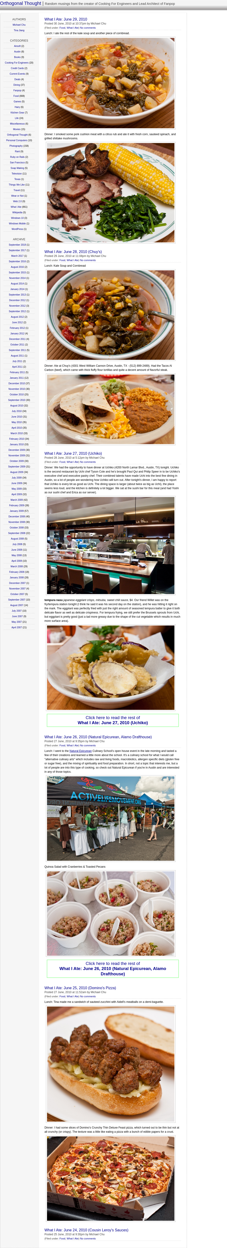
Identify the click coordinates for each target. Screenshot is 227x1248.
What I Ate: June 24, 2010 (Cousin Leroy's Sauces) (86, 1230)
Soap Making (17, 168)
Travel (17, 190)
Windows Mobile (17, 223)
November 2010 (17, 389)
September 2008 (16, 533)
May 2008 (17, 555)
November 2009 (17, 455)
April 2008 (17, 561)
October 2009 (17, 461)
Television (17, 173)
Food (16, 96)
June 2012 (17, 322)
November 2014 (17, 278)
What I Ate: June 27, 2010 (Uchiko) (73, 453)
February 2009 (16, 505)
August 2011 (17, 355)
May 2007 (17, 622)
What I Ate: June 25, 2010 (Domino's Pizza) (80, 988)
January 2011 (17, 378)
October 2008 (17, 527)
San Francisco (17, 162)
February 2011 (17, 372)
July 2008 (17, 544)
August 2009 (16, 472)
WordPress (17, 229)
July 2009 (17, 477)
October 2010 (17, 394)
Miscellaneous (17, 123)
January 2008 (17, 577)
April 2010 (17, 428)
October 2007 (17, 594)
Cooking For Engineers (16, 62)
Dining (16, 85)
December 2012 (17, 300)
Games (17, 101)
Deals (17, 79)
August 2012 (17, 317)
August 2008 (17, 538)
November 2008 (17, 522)
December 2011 (17, 339)
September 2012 (17, 311)
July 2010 (17, 411)
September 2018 (17, 245)
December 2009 (17, 450)
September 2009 (16, 466)
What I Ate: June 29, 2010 (65, 19)
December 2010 (17, 383)
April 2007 (17, 627)
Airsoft (17, 46)
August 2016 (17, 267)
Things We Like (17, 184)
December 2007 (17, 583)
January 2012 (17, 333)
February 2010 (16, 439)
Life (17, 118)
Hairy (17, 107)
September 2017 (17, 250)
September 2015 (17, 272)
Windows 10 (17, 218)
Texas (17, 179)
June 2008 (16, 550)
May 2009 (17, 489)
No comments (88, 27)
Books (17, 57)
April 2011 (17, 367)
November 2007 (17, 588)
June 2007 (17, 616)
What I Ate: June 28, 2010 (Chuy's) (73, 252)
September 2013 (17, 294)
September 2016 (17, 261)
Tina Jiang (19, 30)
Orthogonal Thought (20, 3)
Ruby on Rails (17, 157)
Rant (17, 151)
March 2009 (17, 500)
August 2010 (16, 405)
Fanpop (17, 90)
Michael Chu (19, 25)
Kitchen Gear (17, 112)
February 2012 (17, 328)
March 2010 (17, 433)
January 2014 (17, 289)
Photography (16, 146)
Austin (17, 51)
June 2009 (16, 483)
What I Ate (16, 207)
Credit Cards (17, 68)
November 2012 (17, 306)
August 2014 (17, 283)
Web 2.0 (17, 201)
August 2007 (16, 605)
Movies (16, 129)
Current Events (17, 74)
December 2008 (17, 516)
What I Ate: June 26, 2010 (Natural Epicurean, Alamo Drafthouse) (98, 737)
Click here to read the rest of (113, 720)
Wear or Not (17, 196)
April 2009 (17, 494)
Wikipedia (17, 212)
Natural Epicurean (80, 751)
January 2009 (17, 511)
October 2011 (17, 344)
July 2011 (17, 361)
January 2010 (17, 444)
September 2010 (16, 400)
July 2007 (17, 611)
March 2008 (17, 566)
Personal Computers (16, 140)
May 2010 (17, 422)
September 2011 (17, 350)
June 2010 (16, 416)
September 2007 (16, 599)
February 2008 (16, 572)
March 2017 (17, 256)
